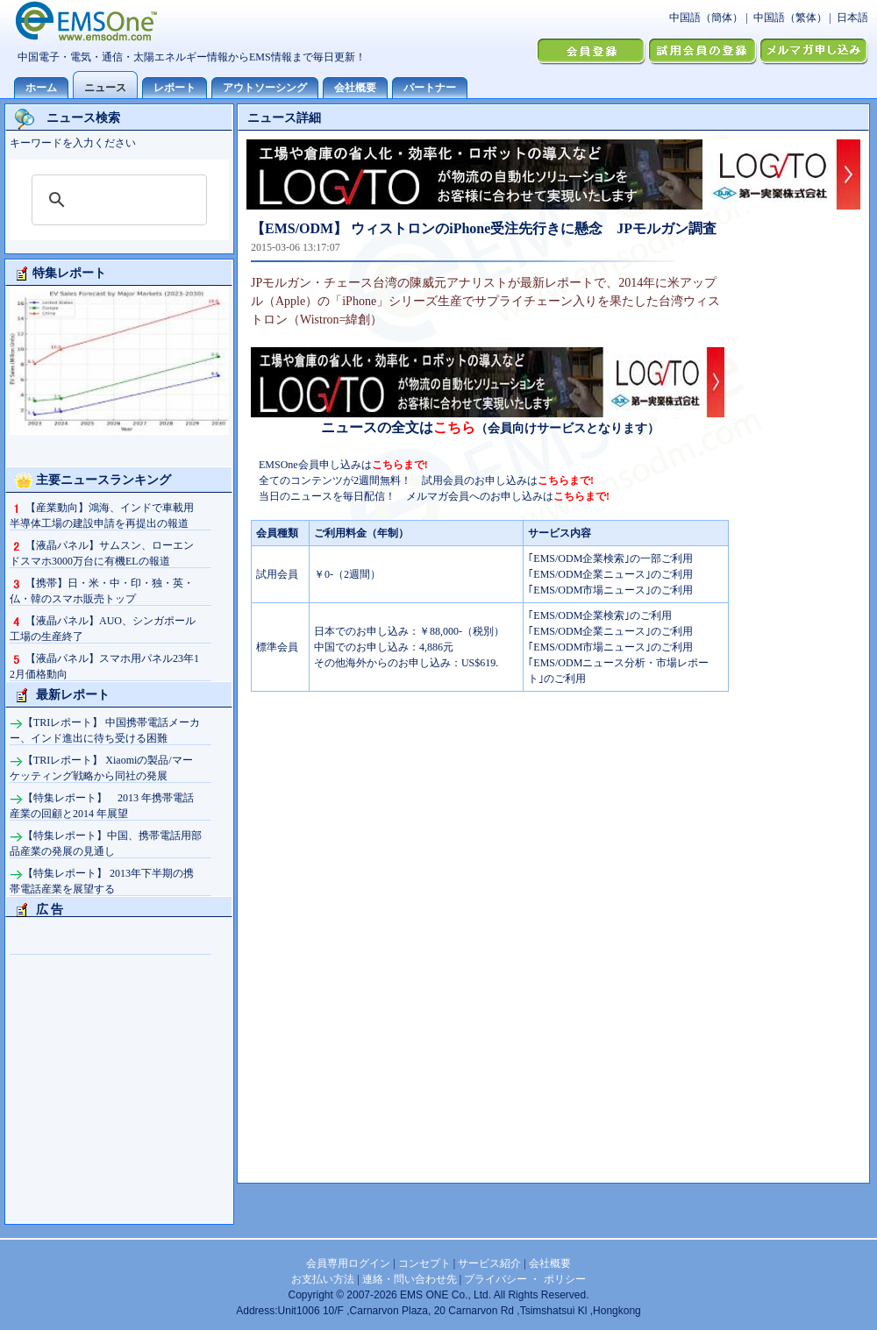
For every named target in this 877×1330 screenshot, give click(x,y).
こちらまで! (400, 465)
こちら (454, 427)
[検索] (117, 199)
